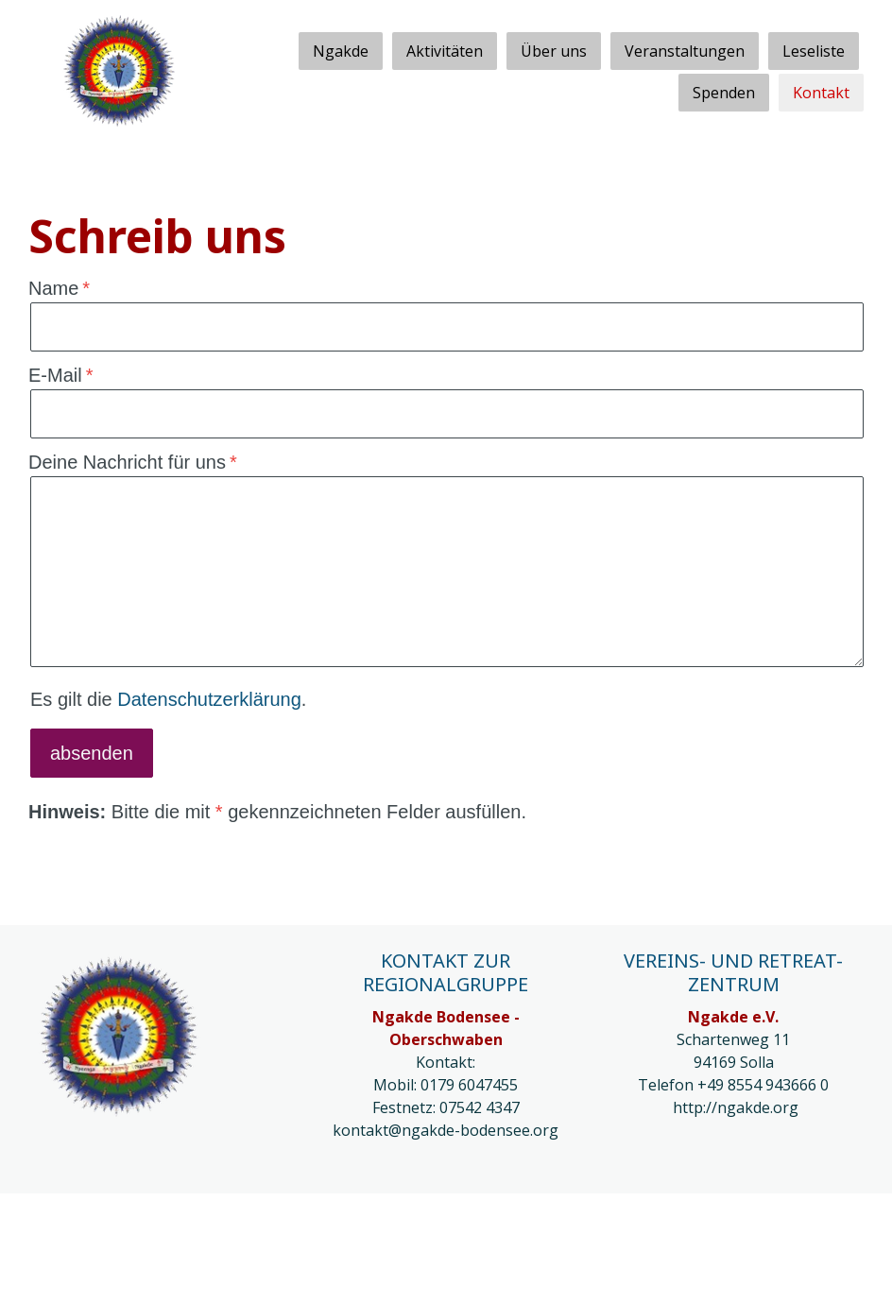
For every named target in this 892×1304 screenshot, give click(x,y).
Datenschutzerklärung (209, 699)
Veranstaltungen (685, 51)
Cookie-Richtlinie (285, 1223)
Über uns (554, 51)
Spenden (724, 92)
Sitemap (390, 1223)
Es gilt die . (168, 699)
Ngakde (341, 51)
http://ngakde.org (735, 1107)
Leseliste (813, 51)
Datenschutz (165, 1223)
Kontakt (821, 92)
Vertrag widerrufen (108, 1248)
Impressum (64, 1223)
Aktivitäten (444, 51)
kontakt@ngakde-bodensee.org (445, 1130)
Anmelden (833, 1273)
